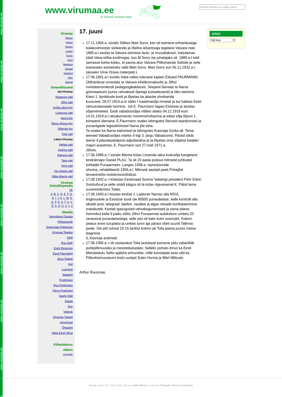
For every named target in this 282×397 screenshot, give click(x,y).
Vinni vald (67, 165)
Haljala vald (66, 144)
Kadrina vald (65, 150)
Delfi (70, 237)
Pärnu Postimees (63, 290)
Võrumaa (58, 317)
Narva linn (67, 118)
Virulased (68, 73)
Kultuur (69, 42)
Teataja (68, 317)
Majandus (68, 64)
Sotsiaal (69, 69)
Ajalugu (69, 38)
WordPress (141, 385)
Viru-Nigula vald (63, 171)
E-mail (92, 385)
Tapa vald (67, 160)
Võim (70, 78)
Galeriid (69, 82)
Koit (70, 264)
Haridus (69, 47)
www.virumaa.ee (79, 10)
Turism (69, 55)
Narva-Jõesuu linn (62, 123)
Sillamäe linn (65, 128)
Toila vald (67, 134)
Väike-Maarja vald (62, 176)
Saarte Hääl (66, 296)
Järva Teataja (65, 258)
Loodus (69, 51)
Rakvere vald (65, 155)
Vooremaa (66, 322)
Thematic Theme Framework (176, 385)
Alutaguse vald (64, 97)
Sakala (69, 301)
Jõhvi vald (67, 102)
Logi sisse (68, 354)
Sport (70, 60)
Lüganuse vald (64, 112)
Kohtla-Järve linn (63, 107)
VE (71, 190)
